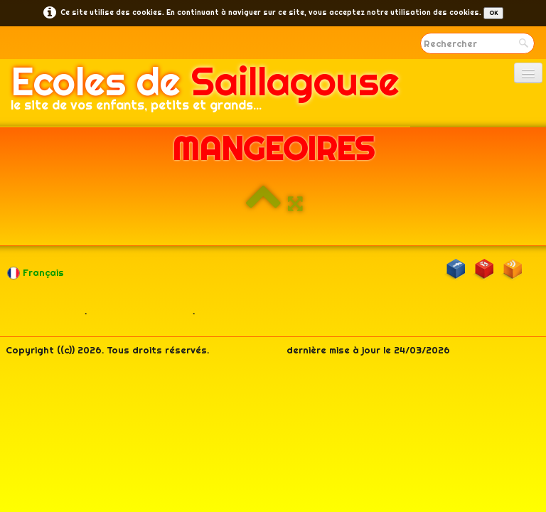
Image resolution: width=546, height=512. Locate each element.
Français (37, 272)
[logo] (205, 93)
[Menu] (528, 73)
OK (493, 12)
